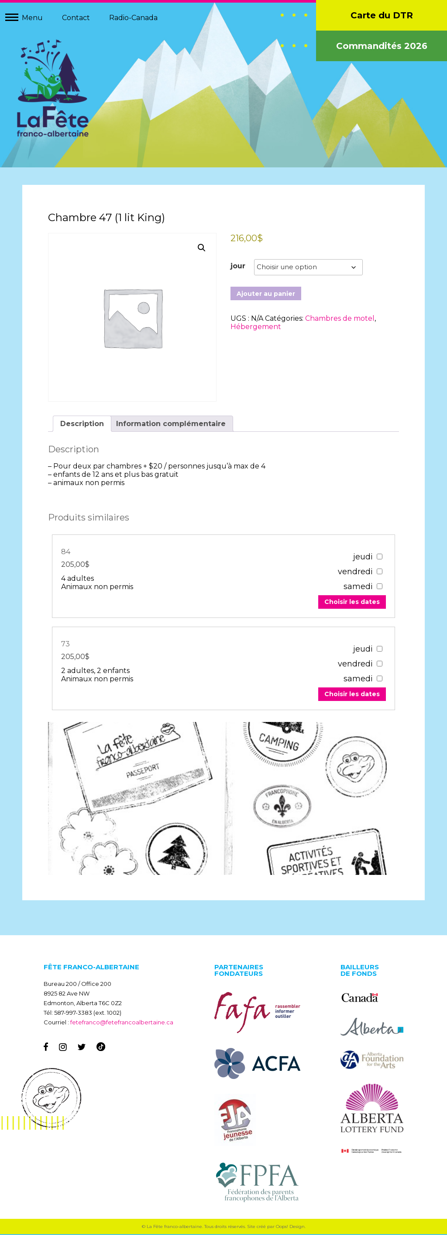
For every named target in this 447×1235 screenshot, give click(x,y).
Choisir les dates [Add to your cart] (351, 602)
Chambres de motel (340, 319)
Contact (76, 18)
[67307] (379, 556)
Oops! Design (290, 1227)
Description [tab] (82, 424)
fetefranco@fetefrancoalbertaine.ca (121, 1023)
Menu (32, 18)
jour (237, 267)
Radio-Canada (133, 18)
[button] (202, 249)
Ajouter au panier (266, 294)
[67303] (379, 649)
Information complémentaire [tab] (171, 424)
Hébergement (255, 327)
